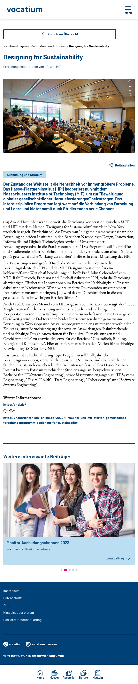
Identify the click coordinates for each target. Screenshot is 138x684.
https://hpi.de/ (14, 404)
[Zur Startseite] (33, 9)
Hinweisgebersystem (18, 612)
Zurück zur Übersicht (59, 34)
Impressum (11, 591)
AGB (6, 605)
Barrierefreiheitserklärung (22, 620)
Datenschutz (12, 598)
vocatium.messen (41, 644)
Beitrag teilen (121, 165)
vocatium (12, 644)
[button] (61, 570)
